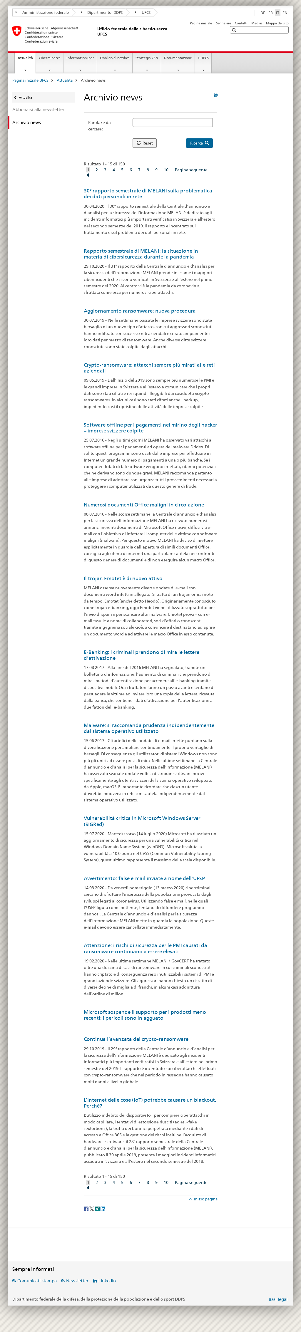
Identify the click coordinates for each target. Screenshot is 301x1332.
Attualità (27, 59)
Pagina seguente (191, 169)
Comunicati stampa (37, 1281)
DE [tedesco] (262, 12)
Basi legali (279, 1299)
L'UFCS (203, 58)
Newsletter (77, 1281)
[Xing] (98, 1208)
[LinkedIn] (103, 1208)
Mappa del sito (277, 23)
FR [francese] (270, 12)
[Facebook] (86, 1208)
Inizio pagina (205, 1199)
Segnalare (223, 23)
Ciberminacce (50, 58)
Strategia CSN (147, 58)
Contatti (241, 23)
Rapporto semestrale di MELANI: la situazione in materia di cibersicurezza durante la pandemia (141, 254)
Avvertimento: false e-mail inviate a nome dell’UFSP (144, 878)
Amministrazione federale (42, 12)
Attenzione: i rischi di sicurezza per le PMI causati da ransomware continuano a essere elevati (145, 948)
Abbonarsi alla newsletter (38, 109)
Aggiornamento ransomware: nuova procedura (140, 311)
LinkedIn (107, 1281)
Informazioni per (80, 58)
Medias (256, 23)
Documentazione (178, 58)
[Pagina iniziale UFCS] (96, 34)
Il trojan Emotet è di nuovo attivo (123, 578)
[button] (235, 30)
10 (166, 169)
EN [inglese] (284, 12)
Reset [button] (145, 143)
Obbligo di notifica (115, 58)
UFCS (143, 12)
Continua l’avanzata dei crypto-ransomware (136, 1039)
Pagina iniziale (201, 23)
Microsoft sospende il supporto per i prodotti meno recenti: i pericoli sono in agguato (145, 1015)
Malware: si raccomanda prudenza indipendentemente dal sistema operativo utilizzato (149, 728)
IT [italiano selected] (277, 12)
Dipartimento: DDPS (102, 12)
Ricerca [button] (199, 143)
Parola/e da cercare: (99, 125)
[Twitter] (92, 1208)
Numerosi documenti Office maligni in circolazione (144, 505)
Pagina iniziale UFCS (30, 80)
